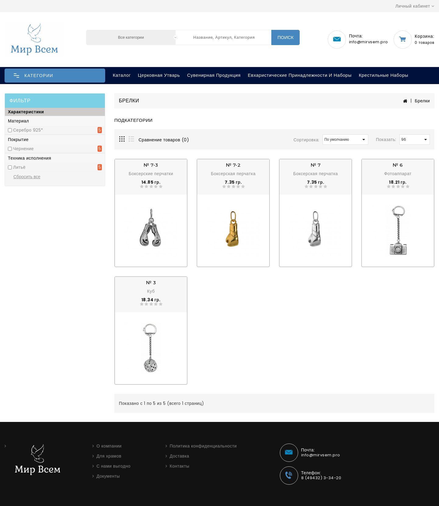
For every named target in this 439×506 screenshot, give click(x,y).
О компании (109, 446)
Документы (108, 476)
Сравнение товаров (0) (164, 140)
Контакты (179, 466)
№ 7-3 (151, 165)
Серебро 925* (28, 130)
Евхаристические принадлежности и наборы (300, 75)
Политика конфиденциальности (203, 446)
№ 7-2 (233, 165)
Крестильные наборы (383, 75)
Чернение (23, 148)
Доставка (179, 456)
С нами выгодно (114, 466)
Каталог (122, 75)
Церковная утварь (159, 75)
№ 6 (398, 165)
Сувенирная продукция (214, 75)
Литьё (19, 167)
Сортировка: (306, 140)
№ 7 (316, 165)
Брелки (422, 101)
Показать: (386, 139)
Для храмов (109, 456)
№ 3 (151, 282)
